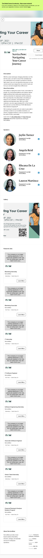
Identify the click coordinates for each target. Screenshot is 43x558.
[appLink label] (38, 139)
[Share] (38, 50)
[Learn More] (21, 280)
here (29, 7)
